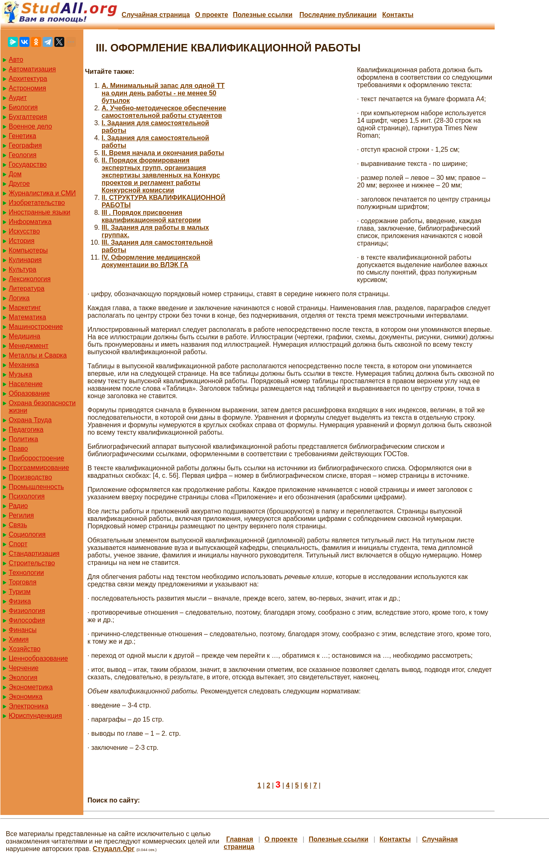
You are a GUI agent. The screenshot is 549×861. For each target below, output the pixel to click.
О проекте (211, 14)
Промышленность (36, 486)
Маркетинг (25, 307)
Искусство (24, 231)
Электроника (29, 706)
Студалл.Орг (114, 848)
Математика (27, 317)
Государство (28, 164)
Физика (20, 601)
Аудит (18, 97)
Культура (22, 269)
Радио (18, 505)
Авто (16, 59)
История (21, 240)
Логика (19, 298)
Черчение (24, 667)
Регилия (21, 515)
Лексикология (30, 278)
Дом (15, 174)
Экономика (26, 696)
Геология (22, 154)
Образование (29, 393)
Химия (19, 639)
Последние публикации (338, 14)
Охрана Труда (30, 419)
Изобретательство (37, 202)
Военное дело (30, 126)
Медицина (24, 336)
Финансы (22, 629)
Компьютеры (28, 250)
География (25, 145)
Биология (23, 107)
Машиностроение (36, 326)
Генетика (22, 135)
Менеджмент (29, 345)
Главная (239, 839)
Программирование (39, 467)
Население (26, 383)
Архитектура (28, 78)
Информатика (30, 221)
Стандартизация (34, 553)
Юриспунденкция (35, 715)
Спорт (18, 543)
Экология (23, 677)
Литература (26, 288)
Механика (24, 364)
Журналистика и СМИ (42, 193)
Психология (27, 496)
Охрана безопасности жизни (42, 406)
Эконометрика (31, 687)
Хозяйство (25, 648)
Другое (19, 183)
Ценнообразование (38, 658)
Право (18, 448)
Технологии (26, 572)
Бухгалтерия (28, 116)
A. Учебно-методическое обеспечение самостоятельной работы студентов (164, 112)
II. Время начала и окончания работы (163, 152)
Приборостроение (36, 458)
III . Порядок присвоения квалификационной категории (151, 216)
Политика (23, 439)
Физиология (27, 610)
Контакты (397, 14)
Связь (18, 524)
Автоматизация (32, 69)
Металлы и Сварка (38, 355)
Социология (27, 534)
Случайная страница (155, 14)
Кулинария (25, 259)
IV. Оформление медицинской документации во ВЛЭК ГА (151, 261)
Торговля (22, 582)
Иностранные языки (39, 212)
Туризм (20, 591)
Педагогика (26, 429)
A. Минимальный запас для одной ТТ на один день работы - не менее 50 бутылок (163, 93)
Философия (27, 620)
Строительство (32, 563)
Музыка (20, 374)
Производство (30, 477)
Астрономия (27, 88)
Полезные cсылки (262, 14)
